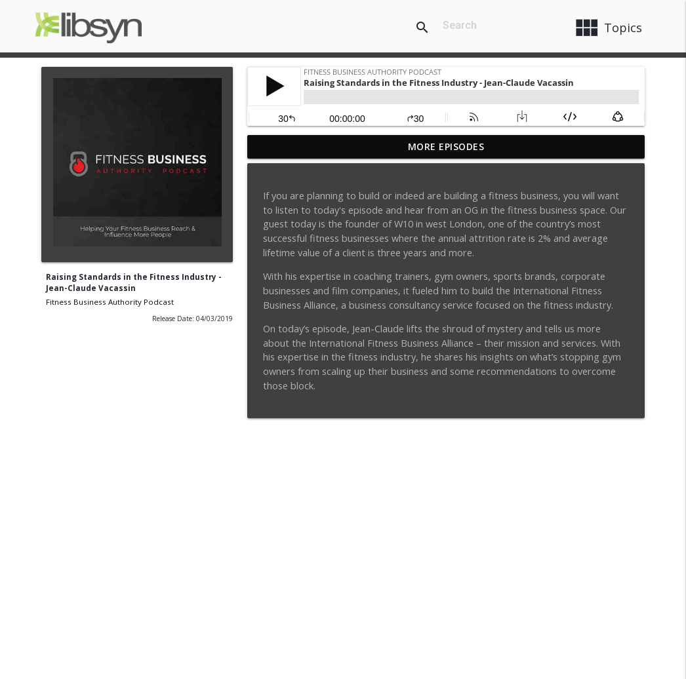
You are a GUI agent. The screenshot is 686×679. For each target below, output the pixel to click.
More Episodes (446, 146)
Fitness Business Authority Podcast (110, 302)
